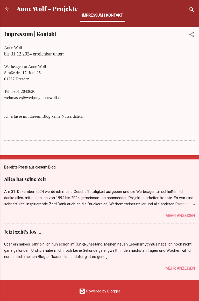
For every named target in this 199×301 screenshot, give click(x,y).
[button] (192, 35)
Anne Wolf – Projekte (47, 9)
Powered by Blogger (99, 291)
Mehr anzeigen (180, 215)
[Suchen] (192, 10)
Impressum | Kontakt (102, 15)
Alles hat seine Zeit (25, 179)
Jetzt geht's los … (22, 232)
